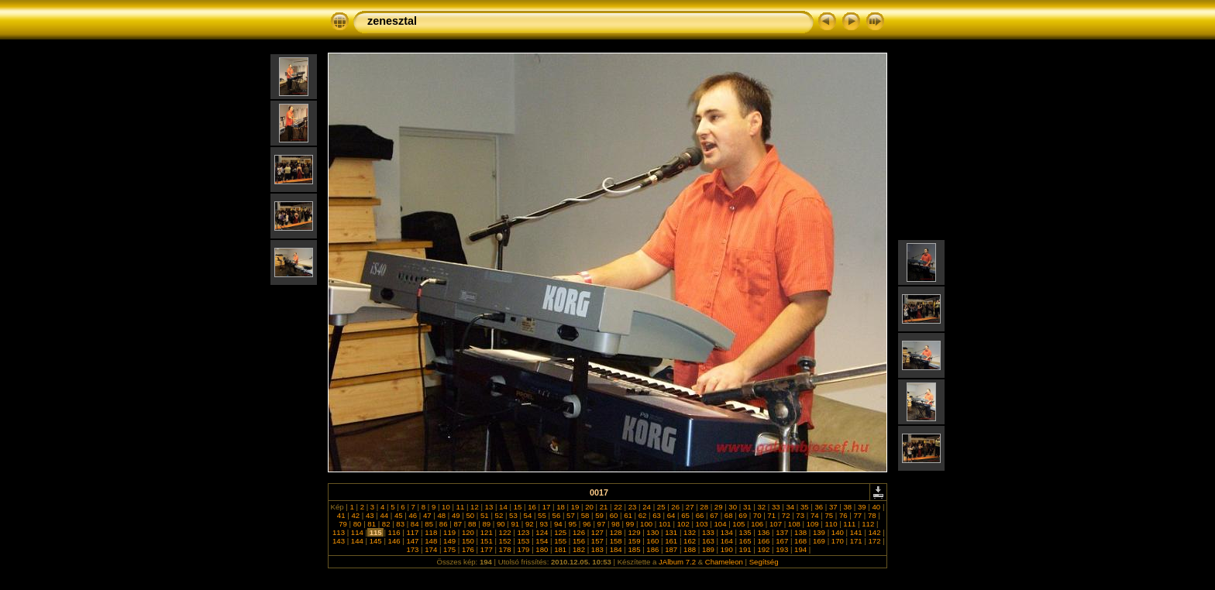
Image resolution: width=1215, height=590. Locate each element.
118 (431, 532)
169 (819, 541)
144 (357, 541)
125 (560, 532)
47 (427, 515)
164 (726, 541)
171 (856, 541)
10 (445, 507)
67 (714, 515)
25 (661, 507)
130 (653, 532)
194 (800, 549)
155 (560, 541)
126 (578, 532)
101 (664, 524)
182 (578, 549)
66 (700, 515)
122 (505, 532)
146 (394, 541)
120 (467, 532)
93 (544, 524)
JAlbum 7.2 (677, 561)
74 (814, 515)
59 (599, 515)
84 (414, 524)
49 (455, 515)
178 (505, 549)
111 (850, 524)
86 (443, 524)
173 (412, 549)
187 (671, 549)
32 (762, 507)
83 (400, 524)
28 (704, 507)
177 (486, 549)
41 (341, 515)
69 (743, 515)
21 (603, 507)
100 (646, 524)
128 (616, 532)
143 (338, 541)
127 (597, 532)
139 (819, 532)
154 (542, 541)
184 (616, 549)
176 (467, 549)
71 (772, 515)
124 (542, 532)
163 (708, 541)
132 (689, 532)
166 (764, 541)
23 (632, 507)
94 (558, 524)
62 (642, 515)
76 (843, 515)
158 (616, 541)
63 (657, 515)
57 (570, 515)
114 (357, 532)
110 (831, 524)
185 (634, 549)
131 (671, 532)
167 (782, 541)
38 (848, 507)
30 (733, 507)
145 (375, 541)
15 (517, 507)
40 (876, 507)
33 (775, 507)
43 (369, 515)
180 (542, 549)
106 (757, 524)
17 (546, 507)
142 (874, 532)
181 (560, 549)
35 (804, 507)
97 (601, 524)
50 (470, 515)
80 (357, 524)
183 (597, 549)
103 (702, 524)
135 (745, 532)
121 (486, 532)
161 (671, 541)
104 (720, 524)
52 (499, 515)
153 (523, 541)
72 (786, 515)
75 (829, 515)
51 (484, 515)
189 (708, 549)
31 (747, 507)
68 (728, 515)
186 (653, 549)
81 (372, 524)
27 (689, 507)
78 (872, 515)
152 (505, 541)
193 (782, 549)
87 (458, 524)
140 (837, 532)
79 (343, 524)
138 (800, 532)
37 (833, 507)
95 (572, 524)
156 (578, 541)
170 (837, 541)
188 (689, 549)
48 (441, 515)
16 (531, 507)
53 (513, 515)
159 (634, 541)
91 (515, 524)
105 (739, 524)
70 (757, 515)
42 (355, 515)
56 (556, 515)
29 (718, 507)
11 (460, 507)
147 (412, 541)
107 (775, 524)
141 (856, 532)
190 (726, 549)
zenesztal (392, 21)
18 (561, 507)
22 (618, 507)
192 (764, 549)
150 (467, 541)
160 (653, 541)
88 (472, 524)
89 (486, 524)
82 (386, 524)
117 (412, 532)
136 (764, 532)
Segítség (764, 561)
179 (523, 549)
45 (398, 515)
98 (615, 524)
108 (794, 524)
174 (431, 549)
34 (790, 507)
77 (858, 515)
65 (686, 515)
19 (575, 507)
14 (503, 507)
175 (449, 549)
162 (689, 541)
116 (394, 532)
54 (527, 515)
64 (671, 515)
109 (812, 524)
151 (486, 541)
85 (429, 524)
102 (683, 524)
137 (782, 532)
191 (745, 549)
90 (500, 524)
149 (449, 541)
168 (800, 541)
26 (675, 507)
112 (868, 524)
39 (861, 507)
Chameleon (724, 561)
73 (800, 515)
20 (589, 507)
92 (529, 524)
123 (523, 532)
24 (647, 507)
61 (628, 515)
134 (726, 532)
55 (541, 515)
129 (634, 532)
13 (489, 507)
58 (585, 515)
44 (384, 515)
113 (338, 532)
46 (413, 515)
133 (708, 532)
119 (449, 532)
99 (630, 524)
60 (614, 515)
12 (474, 507)
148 (431, 541)
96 (586, 524)
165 (745, 541)
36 (819, 507)
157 (597, 541)
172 (874, 541)
